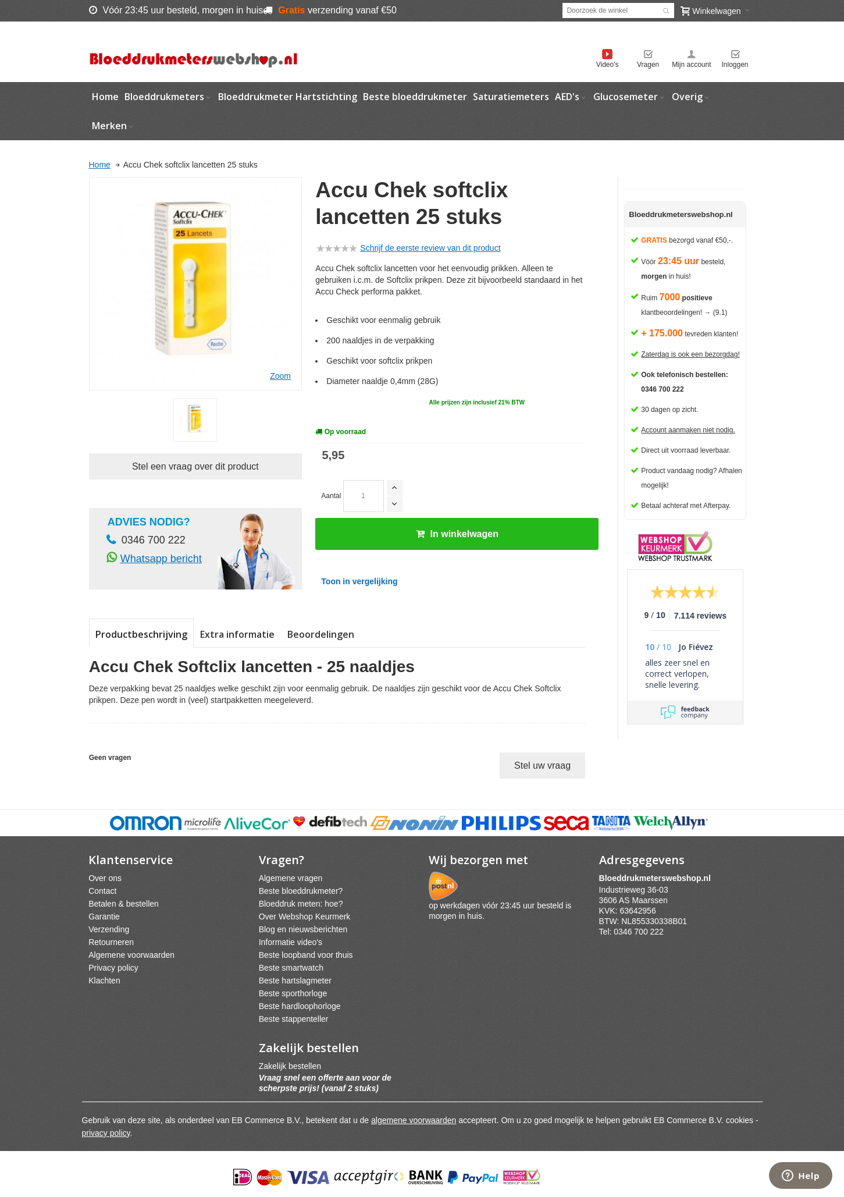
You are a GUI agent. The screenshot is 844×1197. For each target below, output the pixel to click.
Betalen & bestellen (123, 903)
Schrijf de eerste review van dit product (430, 248)
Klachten (104, 980)
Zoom (280, 376)
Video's (607, 65)
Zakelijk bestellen (290, 1066)
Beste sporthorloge (293, 993)
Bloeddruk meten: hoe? (301, 903)
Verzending (108, 929)
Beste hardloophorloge (300, 1006)
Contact (102, 891)
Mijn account (691, 65)
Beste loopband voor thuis (306, 955)
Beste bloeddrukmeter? (301, 891)
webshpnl (658, 878)
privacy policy (106, 1133)
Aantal (331, 496)
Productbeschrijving (141, 634)
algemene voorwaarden (413, 1120)
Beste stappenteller (294, 1019)
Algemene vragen (291, 878)
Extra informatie (237, 634)
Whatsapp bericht (161, 558)
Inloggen (734, 65)
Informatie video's (290, 942)
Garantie (104, 916)
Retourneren (111, 942)
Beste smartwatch (291, 967)
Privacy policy (113, 967)
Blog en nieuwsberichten (303, 929)
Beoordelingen (320, 634)
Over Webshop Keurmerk (305, 916)
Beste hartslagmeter (295, 980)
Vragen (648, 65)
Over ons (105, 878)
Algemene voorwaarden (131, 955)
